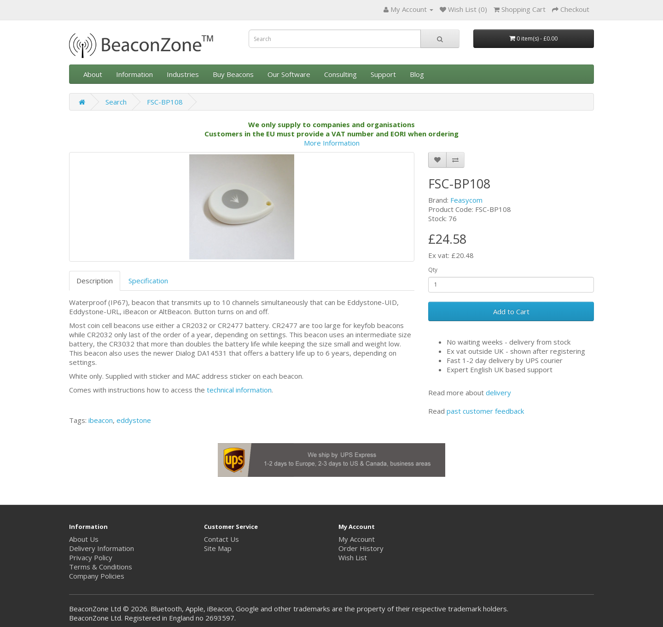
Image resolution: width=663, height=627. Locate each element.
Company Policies (96, 575)
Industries (183, 74)
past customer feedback (485, 411)
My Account (356, 539)
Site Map (218, 548)
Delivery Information (101, 548)
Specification (148, 280)
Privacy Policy (90, 557)
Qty (432, 270)
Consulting (340, 74)
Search (116, 101)
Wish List (352, 557)
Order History (361, 548)
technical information (239, 389)
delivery (498, 392)
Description (94, 280)
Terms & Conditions (100, 566)
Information (134, 74)
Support (383, 74)
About (92, 74)
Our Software (289, 74)
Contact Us (221, 539)
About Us (84, 539)
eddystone (133, 420)
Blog (417, 74)
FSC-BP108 (165, 101)
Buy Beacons (233, 74)
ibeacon (100, 420)
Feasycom (466, 200)
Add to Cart (511, 311)
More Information (332, 142)
